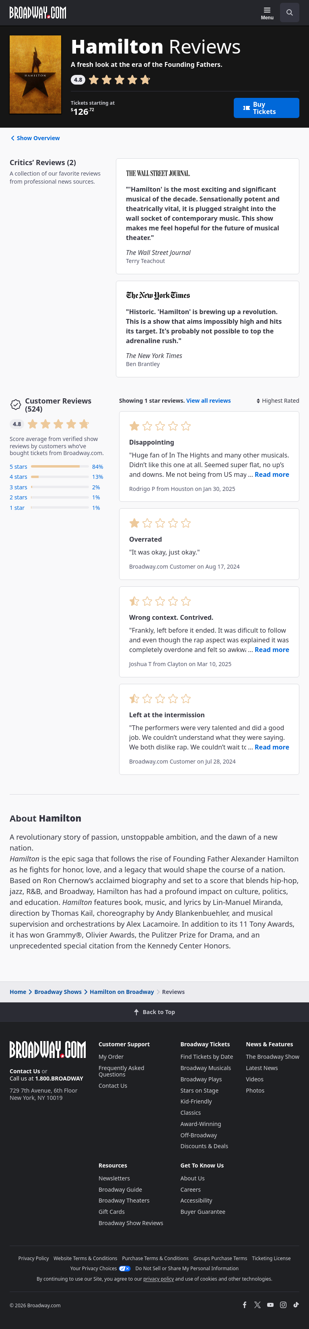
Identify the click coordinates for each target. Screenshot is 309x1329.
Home (18, 992)
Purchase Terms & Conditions (155, 1258)
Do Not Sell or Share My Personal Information (187, 1268)
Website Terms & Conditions (85, 1258)
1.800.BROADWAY (59, 1078)
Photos (255, 1090)
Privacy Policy (34, 1258)
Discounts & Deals (205, 1146)
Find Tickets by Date (207, 1056)
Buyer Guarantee (203, 1211)
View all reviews (208, 400)
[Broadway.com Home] (38, 12)
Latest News (262, 1068)
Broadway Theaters (124, 1200)
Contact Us (25, 1071)
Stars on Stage (200, 1090)
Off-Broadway (199, 1135)
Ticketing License (271, 1258)
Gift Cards (112, 1211)
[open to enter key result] (289, 12)
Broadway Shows (54, 992)
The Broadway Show (272, 1056)
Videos (255, 1079)
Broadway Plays (201, 1079)
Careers (191, 1189)
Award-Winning (201, 1124)
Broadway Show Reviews (131, 1223)
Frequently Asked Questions (121, 1071)
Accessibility (196, 1200)
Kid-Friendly (196, 1101)
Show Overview (35, 138)
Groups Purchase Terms (220, 1258)
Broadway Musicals (206, 1068)
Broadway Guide (120, 1189)
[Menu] (267, 14)
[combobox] (286, 12)
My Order (111, 1056)
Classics (191, 1112)
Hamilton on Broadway (118, 992)
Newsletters (114, 1178)
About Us (193, 1178)
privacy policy (158, 1278)
